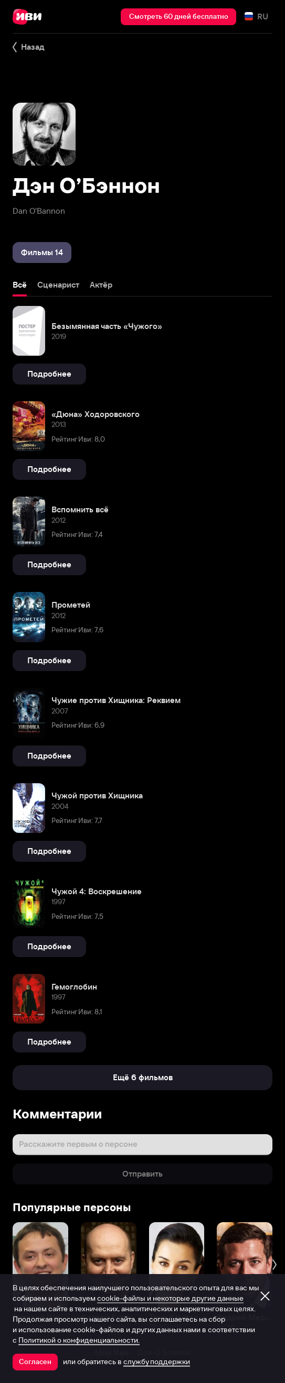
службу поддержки (156, 1361)
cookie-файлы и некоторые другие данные (170, 1298)
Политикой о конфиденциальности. (79, 1340)
